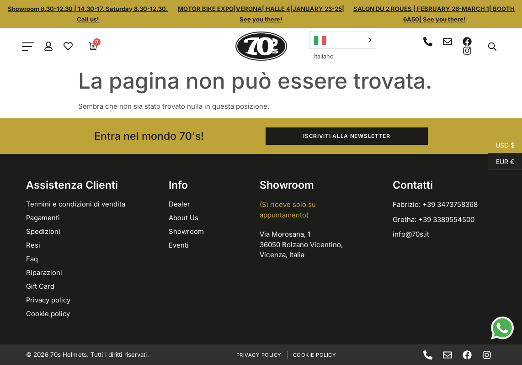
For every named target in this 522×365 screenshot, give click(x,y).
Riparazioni (44, 272)
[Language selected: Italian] (342, 40)
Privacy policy (49, 300)
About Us (183, 217)
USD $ (501, 145)
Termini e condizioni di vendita (76, 204)
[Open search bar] (492, 46)
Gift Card (40, 286)
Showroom (186, 231)
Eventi (179, 245)
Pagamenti (43, 217)
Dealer (179, 204)
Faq (32, 258)
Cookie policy (48, 313)
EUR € (501, 161)
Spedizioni (43, 231)
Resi (33, 245)
